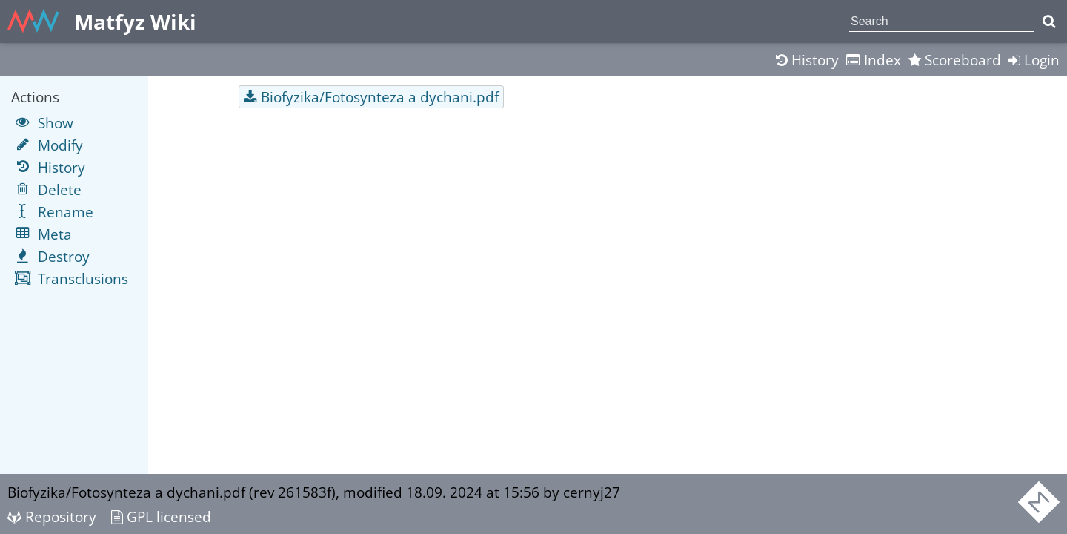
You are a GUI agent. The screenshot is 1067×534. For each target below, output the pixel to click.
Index (873, 59)
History (807, 59)
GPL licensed (161, 516)
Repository (51, 516)
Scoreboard (954, 59)
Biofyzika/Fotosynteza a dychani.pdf (380, 97)
